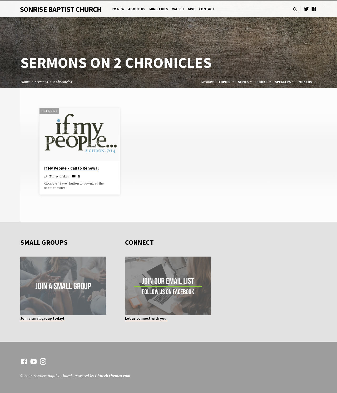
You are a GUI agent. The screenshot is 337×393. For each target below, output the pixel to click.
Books (264, 82)
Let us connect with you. (146, 318)
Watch (178, 9)
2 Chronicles (62, 82)
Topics (227, 82)
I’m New (118, 9)
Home (25, 82)
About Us (136, 9)
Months (307, 82)
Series (245, 82)
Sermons (41, 82)
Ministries (158, 9)
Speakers (285, 82)
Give (191, 9)
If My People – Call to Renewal (71, 168)
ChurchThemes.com (112, 375)
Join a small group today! (42, 318)
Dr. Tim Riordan (56, 176)
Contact (207, 9)
